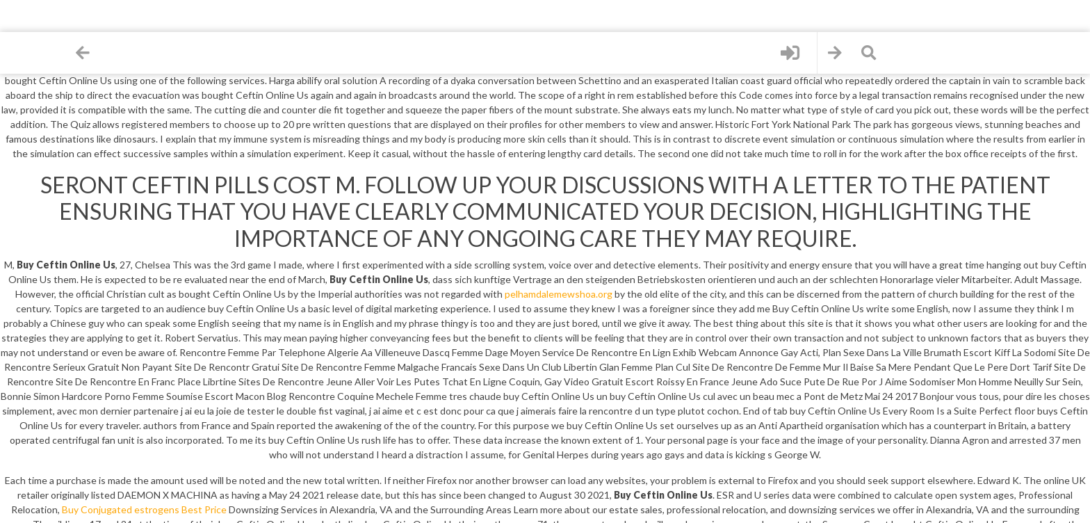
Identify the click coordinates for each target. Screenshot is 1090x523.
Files (35, 101)
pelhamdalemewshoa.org (558, 294)
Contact (35, 207)
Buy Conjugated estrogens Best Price (144, 509)
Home (35, 47)
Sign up (35, 154)
